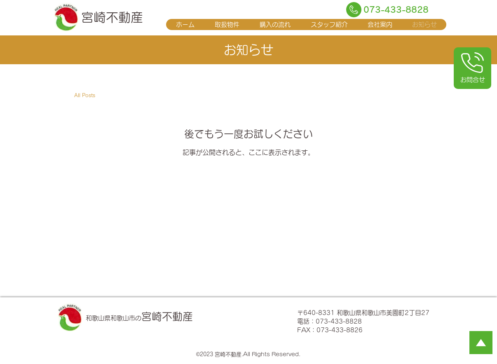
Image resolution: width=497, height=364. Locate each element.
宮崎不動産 (112, 17)
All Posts (84, 95)
